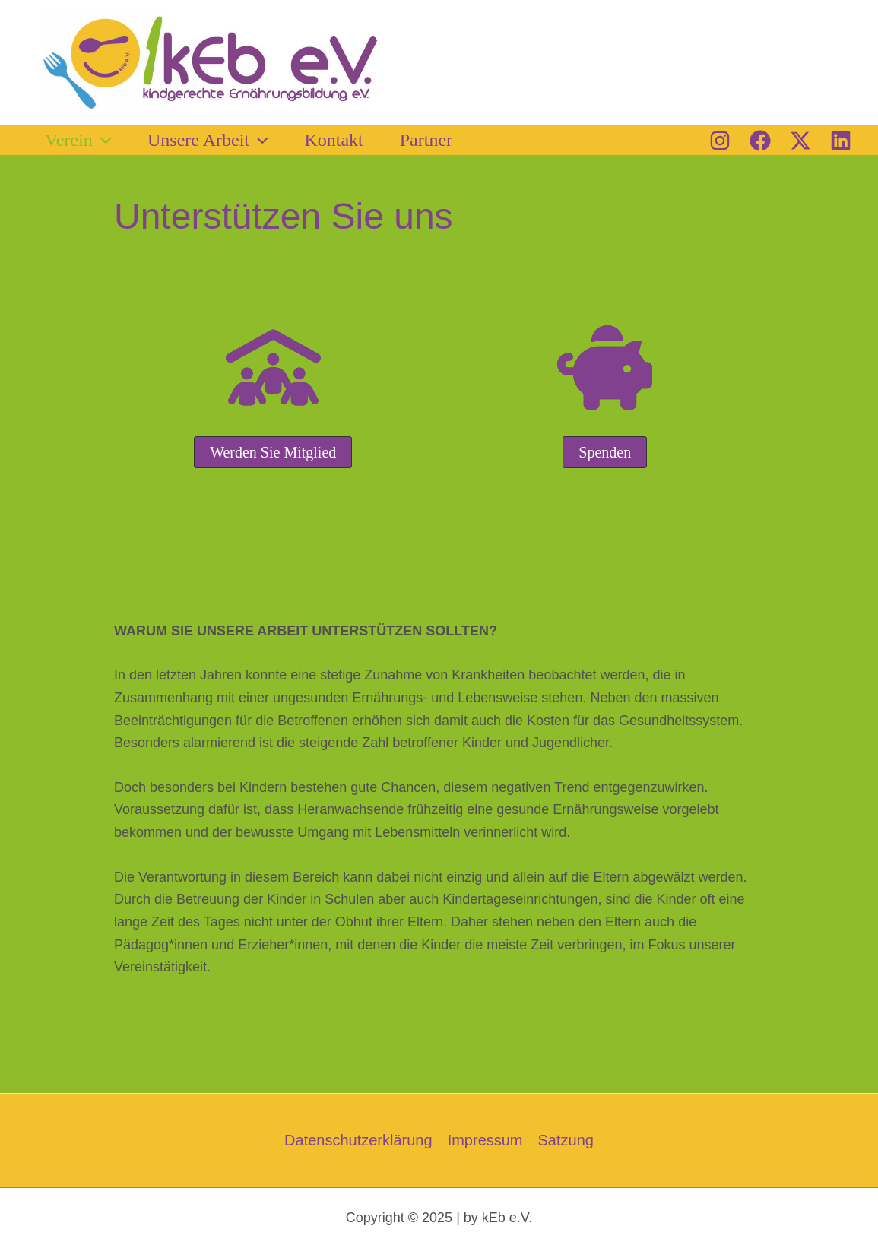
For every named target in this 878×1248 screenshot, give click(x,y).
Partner (426, 140)
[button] (102, 139)
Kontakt (333, 140)
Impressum (485, 1140)
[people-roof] (273, 367)
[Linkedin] (840, 140)
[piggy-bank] (604, 367)
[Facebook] (760, 140)
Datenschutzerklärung (358, 1140)
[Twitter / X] (800, 140)
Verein (78, 139)
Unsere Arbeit (207, 139)
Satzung (566, 1140)
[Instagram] (720, 140)
